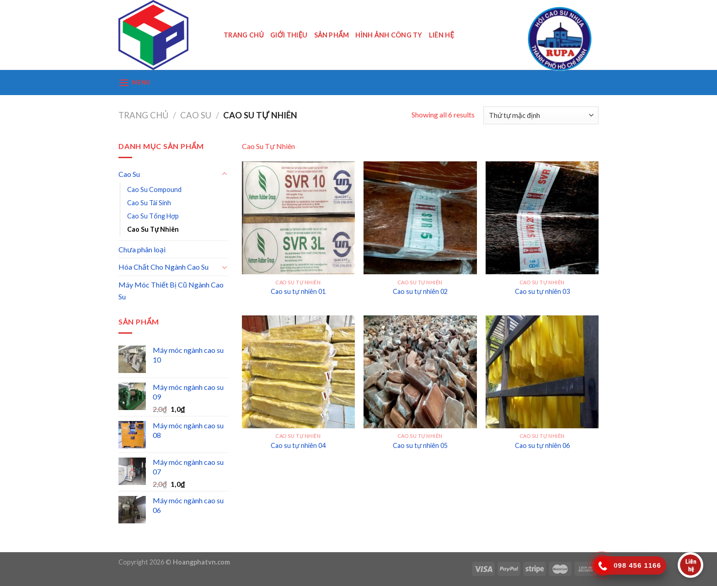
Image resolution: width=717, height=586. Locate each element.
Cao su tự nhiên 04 (298, 445)
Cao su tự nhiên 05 (420, 445)
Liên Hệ (441, 35)
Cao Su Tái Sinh (149, 203)
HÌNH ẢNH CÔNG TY (388, 35)
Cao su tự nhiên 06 (542, 445)
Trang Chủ (244, 35)
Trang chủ (143, 115)
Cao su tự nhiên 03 (542, 291)
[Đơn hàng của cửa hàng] (541, 115)
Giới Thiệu (288, 35)
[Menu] (134, 82)
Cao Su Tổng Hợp (153, 216)
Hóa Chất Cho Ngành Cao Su (163, 266)
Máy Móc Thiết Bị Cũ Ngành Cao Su (171, 290)
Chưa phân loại (142, 249)
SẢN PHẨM (331, 35)
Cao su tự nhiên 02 (420, 291)
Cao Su (195, 115)
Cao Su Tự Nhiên (153, 229)
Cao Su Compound (154, 189)
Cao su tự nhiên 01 (298, 291)
